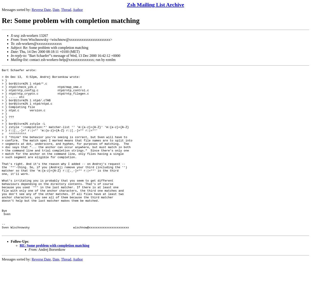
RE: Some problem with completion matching (54, 278)
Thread (66, 10)
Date (56, 10)
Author (78, 10)
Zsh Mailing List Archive (155, 5)
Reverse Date (41, 10)
